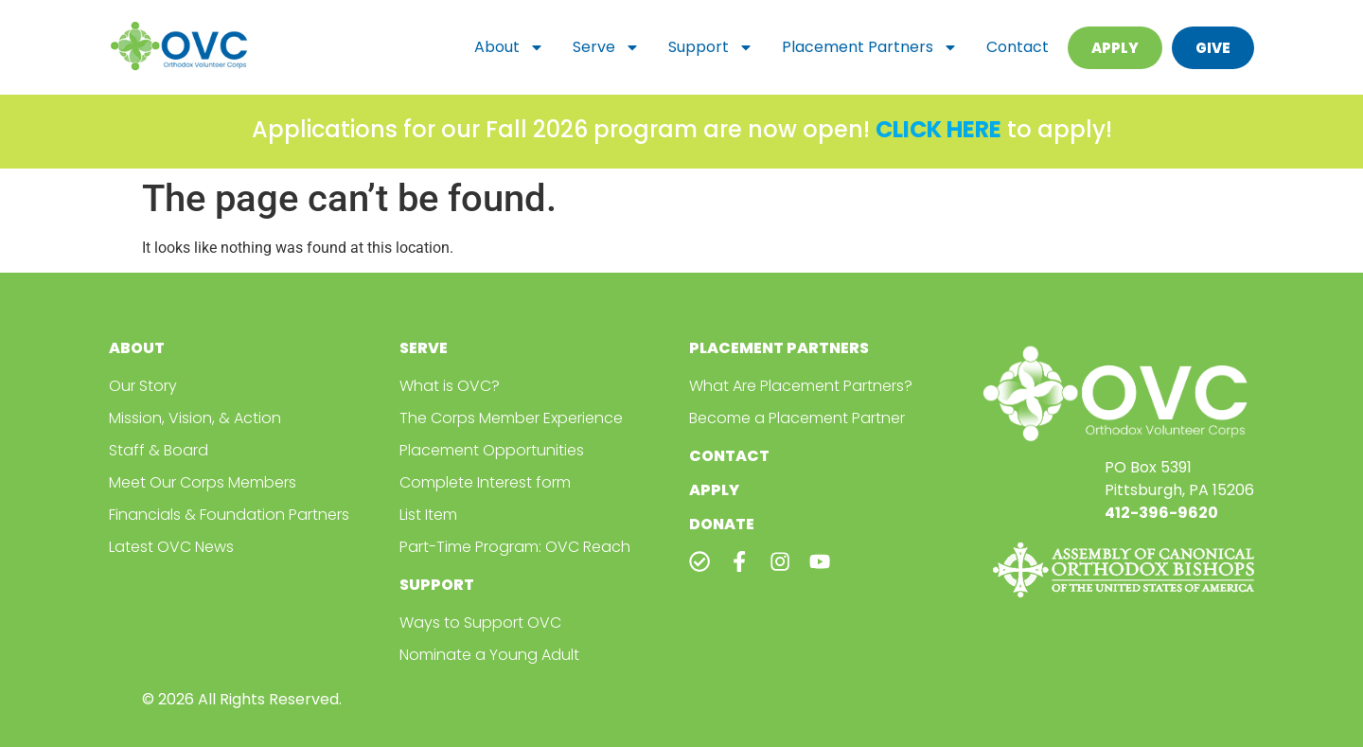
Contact (1017, 47)
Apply (714, 490)
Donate (721, 524)
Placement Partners (870, 47)
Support (710, 47)
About (509, 47)
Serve (606, 47)
